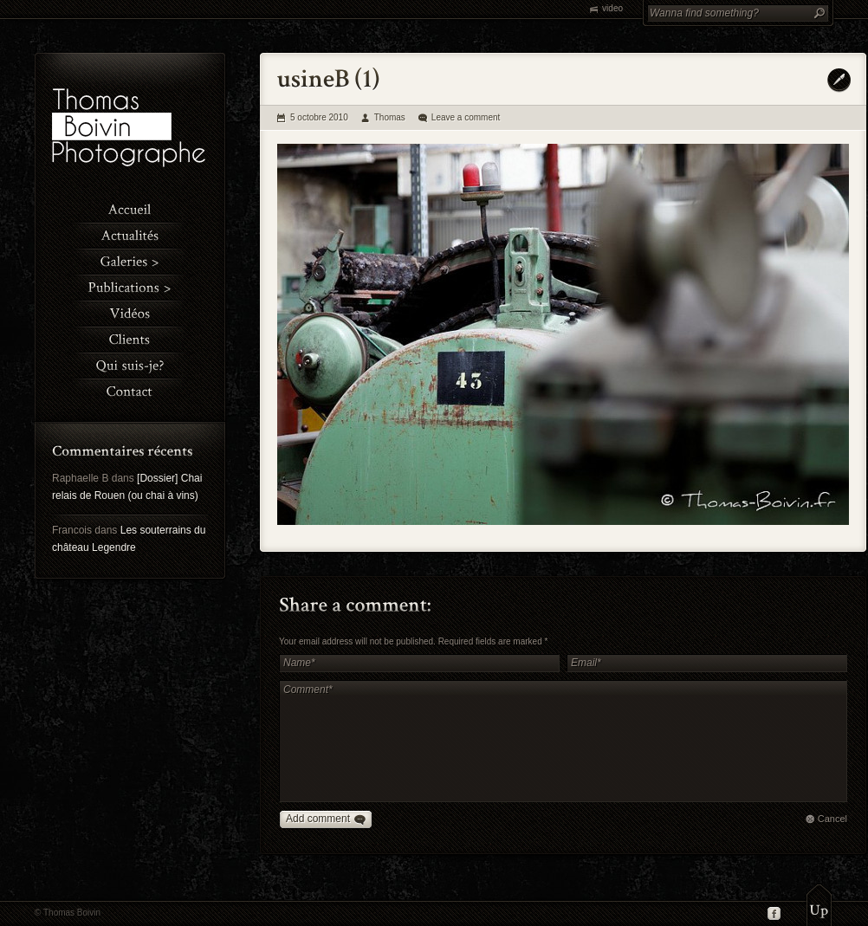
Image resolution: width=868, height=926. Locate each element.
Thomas (389, 117)
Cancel (832, 818)
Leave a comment (466, 117)
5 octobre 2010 (319, 117)
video (612, 8)
